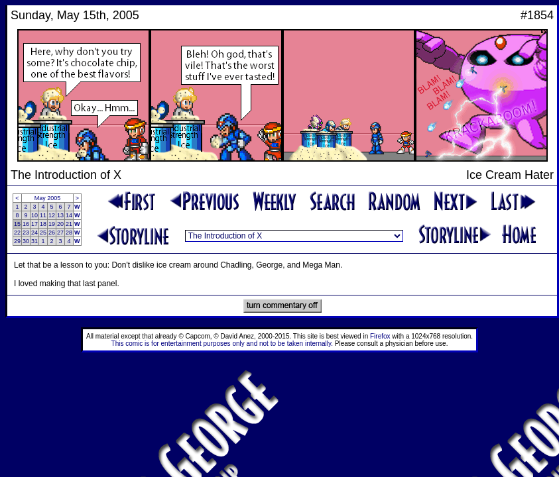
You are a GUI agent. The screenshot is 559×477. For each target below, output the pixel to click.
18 (43, 224)
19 (51, 224)
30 (26, 241)
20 (60, 224)
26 (51, 232)
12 (51, 215)
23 (26, 232)
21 (69, 224)
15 (17, 224)
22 (17, 232)
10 (34, 215)
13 (60, 215)
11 (43, 215)
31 (34, 241)
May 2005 (47, 198)
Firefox (380, 336)
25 (43, 232)
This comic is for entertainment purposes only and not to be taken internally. (222, 343)
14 (69, 215)
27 (60, 232)
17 (34, 224)
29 (17, 241)
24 (34, 232)
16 (26, 224)
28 (69, 232)
